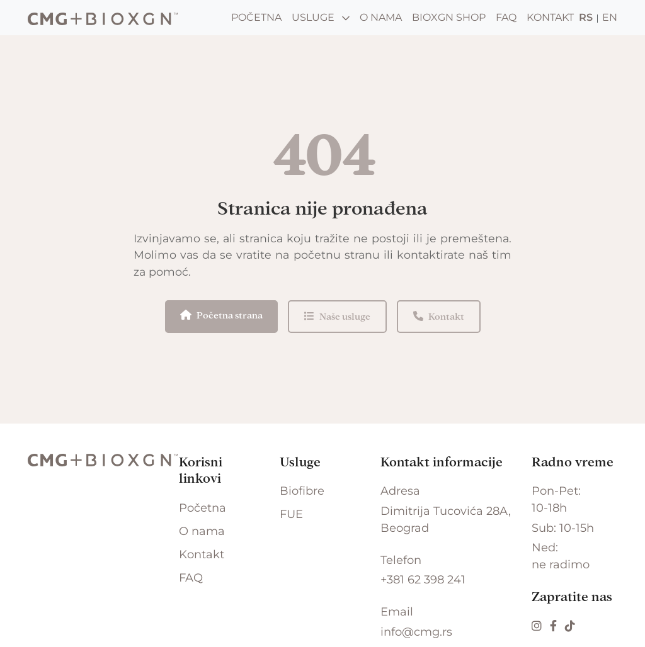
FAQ (506, 17)
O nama (381, 17)
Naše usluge (337, 316)
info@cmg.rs (416, 632)
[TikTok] (570, 626)
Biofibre (302, 491)
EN (609, 17)
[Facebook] (555, 626)
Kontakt (550, 17)
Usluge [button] (321, 17)
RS (586, 17)
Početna (256, 17)
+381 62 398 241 (422, 580)
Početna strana (221, 315)
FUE (291, 514)
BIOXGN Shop (449, 17)
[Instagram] (538, 626)
